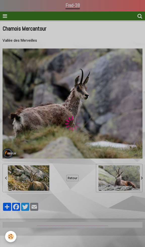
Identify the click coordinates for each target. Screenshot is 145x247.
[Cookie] (10, 236)
